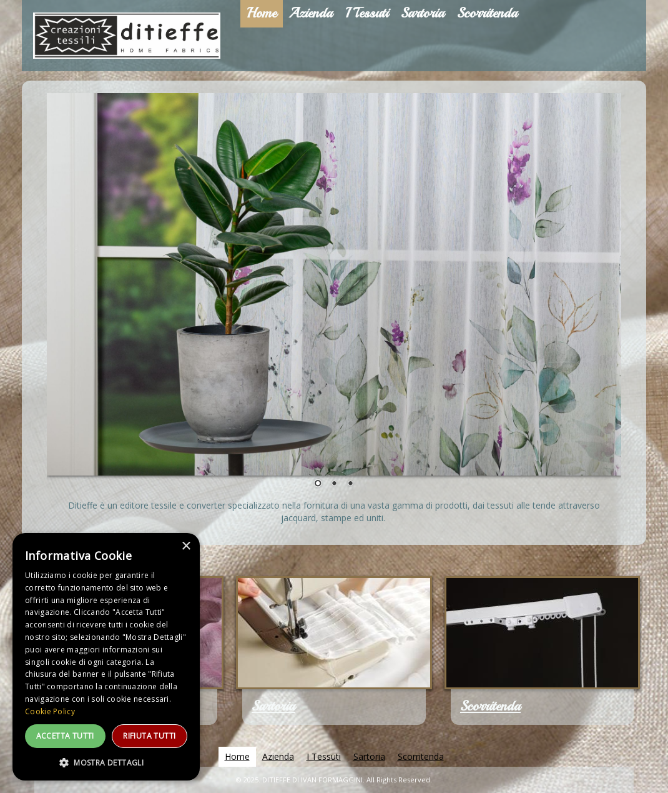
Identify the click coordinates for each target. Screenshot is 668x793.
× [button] (185, 546)
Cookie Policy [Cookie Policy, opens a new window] (50, 711)
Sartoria (273, 706)
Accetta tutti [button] (65, 736)
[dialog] (106, 657)
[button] (106, 762)
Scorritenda (490, 706)
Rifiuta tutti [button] (149, 736)
